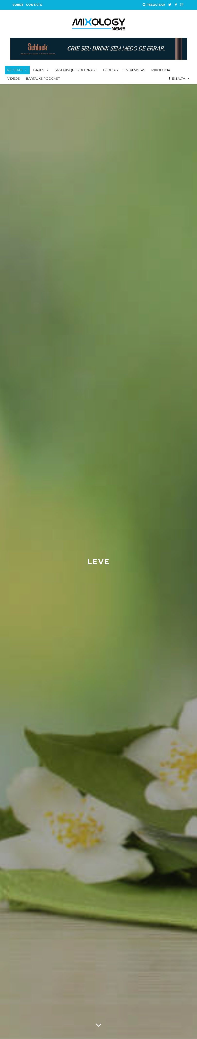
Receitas (15, 70)
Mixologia (160, 70)
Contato (34, 5)
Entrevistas (134, 70)
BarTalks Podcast (43, 78)
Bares (38, 70)
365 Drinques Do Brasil (76, 70)
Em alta (178, 78)
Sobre (17, 5)
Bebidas (110, 70)
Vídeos (13, 78)
